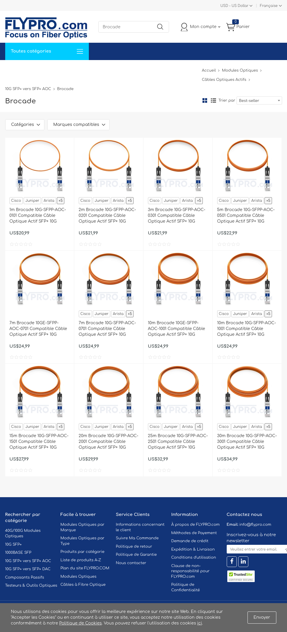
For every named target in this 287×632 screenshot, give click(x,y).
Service (65, 68)
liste (213, 100)
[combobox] (259, 100)
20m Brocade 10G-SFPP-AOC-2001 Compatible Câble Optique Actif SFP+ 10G (108, 442)
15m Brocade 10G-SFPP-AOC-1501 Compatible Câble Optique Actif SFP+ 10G (39, 442)
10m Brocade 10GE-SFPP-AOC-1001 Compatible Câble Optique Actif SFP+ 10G (176, 329)
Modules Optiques (240, 70)
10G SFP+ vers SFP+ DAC (28, 569)
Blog (193, 68)
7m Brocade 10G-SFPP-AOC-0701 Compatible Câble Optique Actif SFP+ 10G (107, 329)
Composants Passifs (24, 577)
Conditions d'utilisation (193, 557)
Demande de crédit (190, 541)
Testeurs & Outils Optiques (31, 585)
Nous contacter (131, 563)
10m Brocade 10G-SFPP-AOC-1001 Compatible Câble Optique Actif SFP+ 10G (246, 329)
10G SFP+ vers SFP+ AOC (28, 89)
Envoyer (262, 617)
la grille (204, 100)
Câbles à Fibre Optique (83, 585)
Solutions (41, 68)
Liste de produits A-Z (81, 560)
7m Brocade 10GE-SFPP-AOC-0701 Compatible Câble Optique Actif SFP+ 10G (38, 329)
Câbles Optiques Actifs (224, 80)
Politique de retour (134, 547)
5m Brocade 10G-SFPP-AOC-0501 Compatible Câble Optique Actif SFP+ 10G (246, 215)
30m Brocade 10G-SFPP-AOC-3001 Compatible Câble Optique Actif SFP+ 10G (247, 442)
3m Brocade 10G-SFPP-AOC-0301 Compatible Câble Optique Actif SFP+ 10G (176, 215)
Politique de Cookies (80, 623)
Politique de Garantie (136, 555)
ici (199, 623)
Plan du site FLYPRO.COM (85, 568)
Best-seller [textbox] (249, 101)
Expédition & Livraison (193, 549)
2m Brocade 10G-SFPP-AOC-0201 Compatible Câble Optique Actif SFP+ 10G (107, 215)
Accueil (16, 68)
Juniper (32, 201)
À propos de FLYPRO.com (195, 525)
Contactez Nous (120, 68)
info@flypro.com (255, 525)
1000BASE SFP (18, 553)
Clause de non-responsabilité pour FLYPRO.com (190, 571)
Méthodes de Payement (194, 533)
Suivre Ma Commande (137, 538)
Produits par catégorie (83, 552)
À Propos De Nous (163, 68)
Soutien (88, 68)
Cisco (16, 201)
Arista (49, 201)
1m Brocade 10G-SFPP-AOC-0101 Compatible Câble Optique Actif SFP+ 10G (38, 215)
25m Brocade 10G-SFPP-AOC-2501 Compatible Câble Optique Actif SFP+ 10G (178, 442)
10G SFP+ (13, 544)
